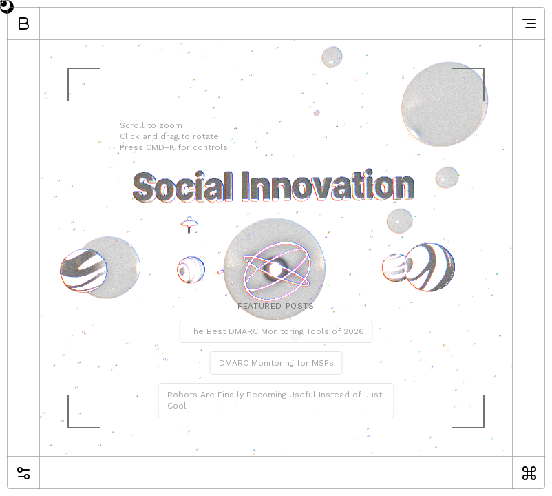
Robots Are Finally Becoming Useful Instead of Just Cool (274, 400)
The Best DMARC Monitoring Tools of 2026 (276, 331)
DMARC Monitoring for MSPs (276, 363)
